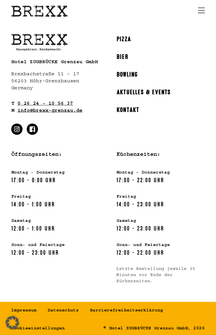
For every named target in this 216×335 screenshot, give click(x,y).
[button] (12, 322)
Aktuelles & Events (143, 91)
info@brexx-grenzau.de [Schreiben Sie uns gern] (49, 111)
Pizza (123, 38)
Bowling (127, 74)
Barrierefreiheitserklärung (126, 311)
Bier (122, 56)
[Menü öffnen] (201, 10)
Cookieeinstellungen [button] (38, 329)
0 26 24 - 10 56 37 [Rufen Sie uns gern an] (45, 104)
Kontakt (127, 109)
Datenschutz (63, 311)
